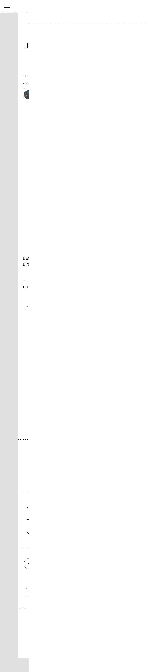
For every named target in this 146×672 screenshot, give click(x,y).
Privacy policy (84, 655)
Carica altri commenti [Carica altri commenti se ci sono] (62, 348)
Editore (73, 635)
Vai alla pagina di (73, 407)
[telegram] (116, 577)
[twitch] (94, 577)
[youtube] (73, 577)
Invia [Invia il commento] (58, 341)
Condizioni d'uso (64, 655)
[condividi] (119, 73)
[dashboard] (140, 6)
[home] (64, 6)
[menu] (6, 6)
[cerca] (132, 6)
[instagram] (51, 577)
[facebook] (29, 577)
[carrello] (124, 6)
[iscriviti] (112, 606)
